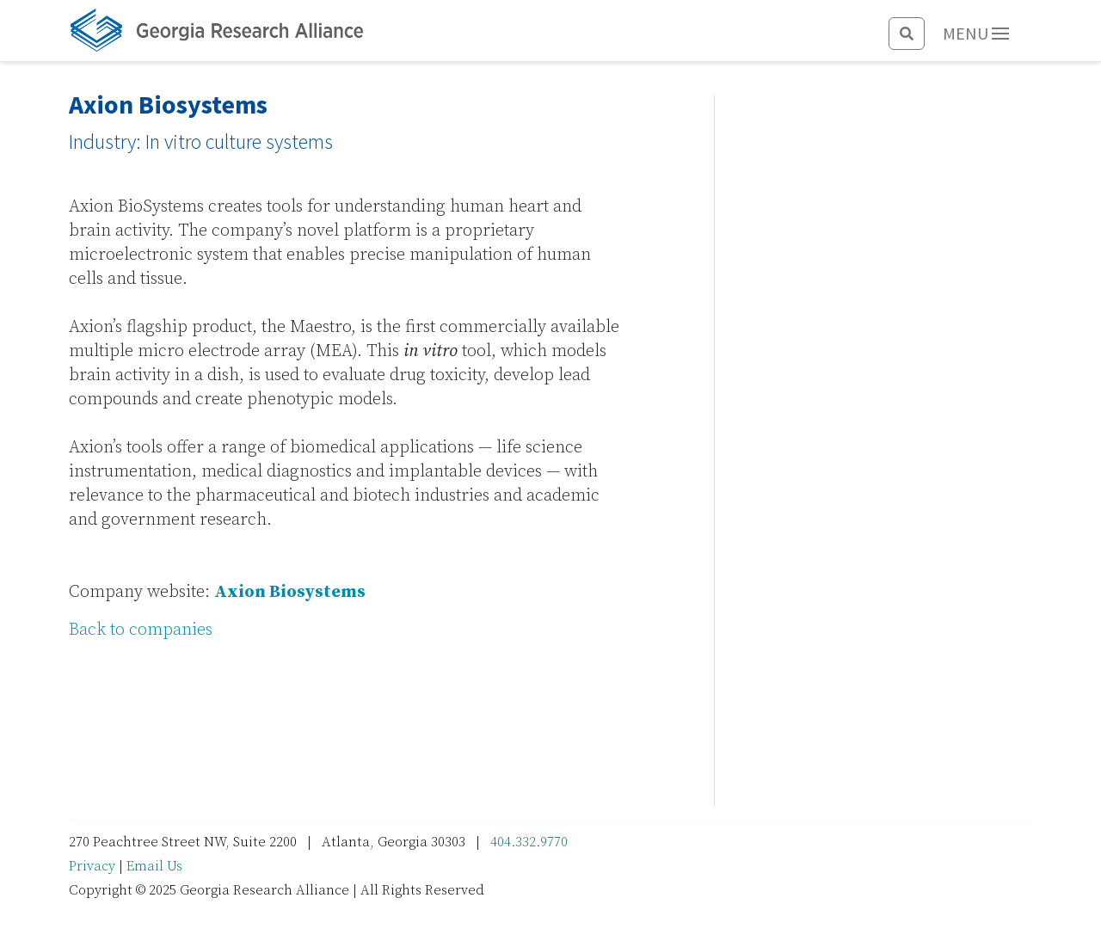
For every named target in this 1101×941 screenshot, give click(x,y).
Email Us (154, 866)
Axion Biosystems (290, 592)
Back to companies (140, 630)
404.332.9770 (529, 842)
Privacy (92, 866)
